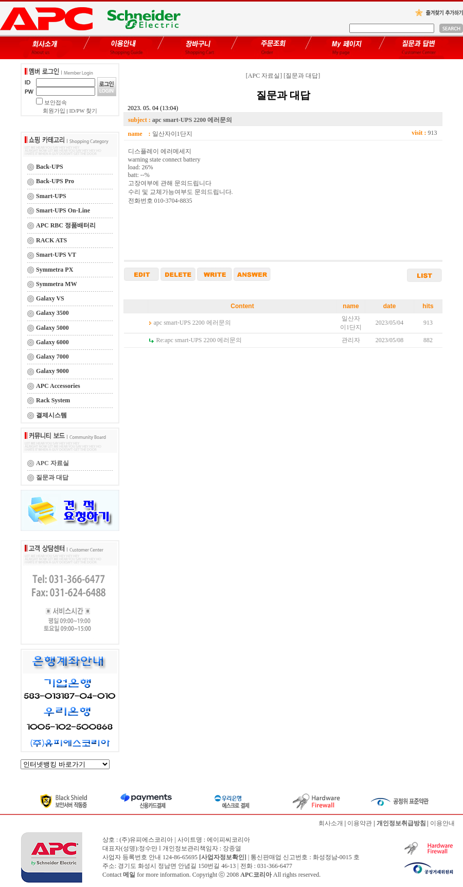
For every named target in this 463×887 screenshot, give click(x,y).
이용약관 (359, 823)
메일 (129, 874)
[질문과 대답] (301, 75)
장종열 (232, 848)
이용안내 (442, 823)
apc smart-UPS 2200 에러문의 (192, 322)
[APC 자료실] (264, 75)
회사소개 (330, 823)
